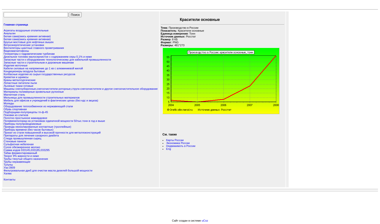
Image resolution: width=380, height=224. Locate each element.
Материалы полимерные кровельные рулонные (34, 91)
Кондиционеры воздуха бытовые (24, 71)
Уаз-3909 (9, 167)
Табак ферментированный (20, 153)
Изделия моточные (15, 65)
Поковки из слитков (16, 115)
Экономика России (178, 143)
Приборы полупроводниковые (22, 123)
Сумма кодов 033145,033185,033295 (27, 150)
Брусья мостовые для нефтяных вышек (28, 42)
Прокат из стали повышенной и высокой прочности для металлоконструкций (52, 132)
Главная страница (16, 24)
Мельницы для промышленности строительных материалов (41, 97)
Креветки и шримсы (16, 77)
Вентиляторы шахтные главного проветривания (34, 47)
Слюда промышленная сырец (22, 138)
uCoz (205, 220)
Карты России (175, 140)
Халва (7, 173)
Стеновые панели (15, 141)
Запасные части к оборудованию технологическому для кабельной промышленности (57, 59)
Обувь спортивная (15, 109)
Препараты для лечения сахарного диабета (31, 135)
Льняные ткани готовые (18, 85)
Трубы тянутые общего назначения (26, 158)
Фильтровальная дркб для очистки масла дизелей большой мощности (48, 170)
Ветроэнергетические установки (24, 45)
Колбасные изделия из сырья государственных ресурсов (39, 74)
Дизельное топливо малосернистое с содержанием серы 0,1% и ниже (48, 56)
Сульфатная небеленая (19, 144)
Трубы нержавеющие (17, 161)
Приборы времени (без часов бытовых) (28, 129)
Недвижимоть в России (180, 145)
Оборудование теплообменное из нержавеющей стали (38, 106)
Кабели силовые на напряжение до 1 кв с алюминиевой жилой (43, 68)
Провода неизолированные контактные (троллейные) (37, 126)
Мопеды (9, 103)
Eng (168, 148)
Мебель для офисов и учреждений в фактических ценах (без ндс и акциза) (51, 100)
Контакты (9, 179)
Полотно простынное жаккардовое (25, 117)
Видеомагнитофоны (16, 50)
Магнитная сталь (14, 94)
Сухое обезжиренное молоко (22, 147)
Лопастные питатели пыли (20, 82)
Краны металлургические (19, 80)
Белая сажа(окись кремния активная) (27, 36)
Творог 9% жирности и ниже (21, 155)
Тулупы (8, 164)
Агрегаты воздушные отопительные (26, 30)
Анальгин (10, 33)
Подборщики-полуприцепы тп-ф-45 (26, 112)
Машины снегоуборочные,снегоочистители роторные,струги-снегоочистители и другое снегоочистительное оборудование (81, 88)
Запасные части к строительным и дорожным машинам (39, 62)
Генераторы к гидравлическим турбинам (29, 53)
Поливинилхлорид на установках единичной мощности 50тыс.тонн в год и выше (54, 120)
